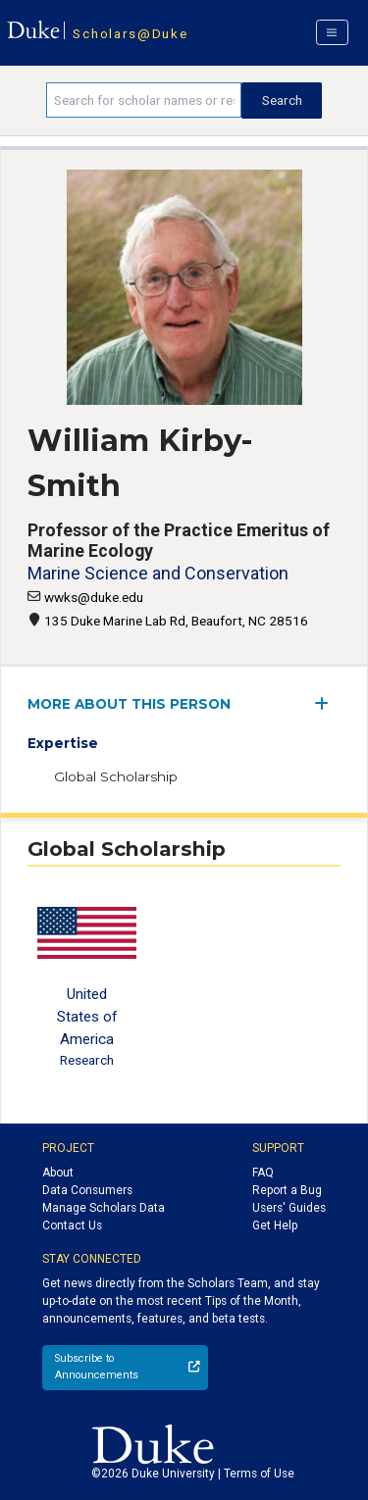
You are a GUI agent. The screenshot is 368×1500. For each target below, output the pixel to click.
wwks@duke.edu (93, 597)
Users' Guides (289, 1208)
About (58, 1172)
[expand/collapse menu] (327, 703)
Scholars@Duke (130, 33)
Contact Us (72, 1225)
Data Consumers (87, 1190)
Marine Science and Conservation (158, 573)
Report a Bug (287, 1190)
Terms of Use (259, 1473)
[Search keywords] (143, 100)
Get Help (274, 1225)
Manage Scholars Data (103, 1208)
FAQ (263, 1172)
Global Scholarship (116, 776)
